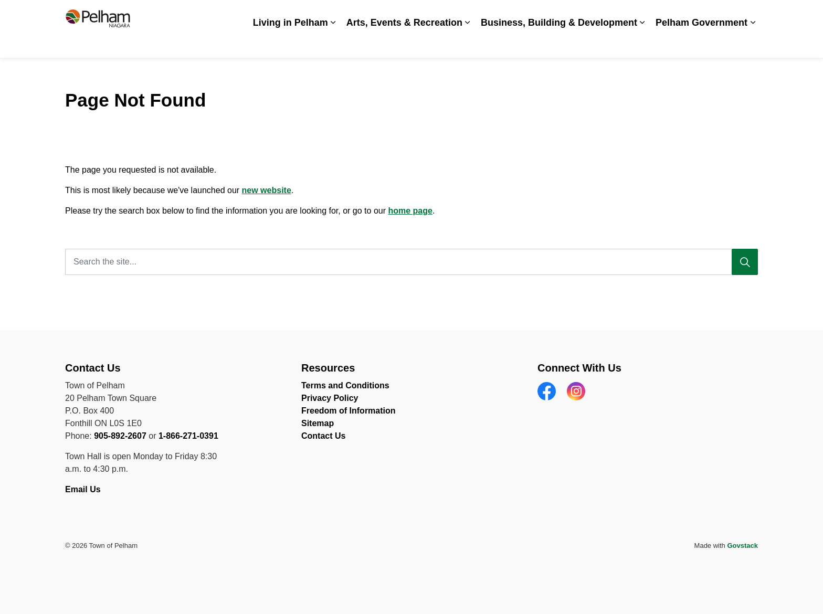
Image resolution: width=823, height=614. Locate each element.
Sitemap (317, 423)
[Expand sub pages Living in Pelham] (333, 43)
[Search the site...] (411, 262)
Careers (541, 14)
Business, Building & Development (559, 43)
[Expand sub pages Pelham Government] (752, 43)
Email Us (84, 489)
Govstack (742, 545)
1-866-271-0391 (188, 435)
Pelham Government (701, 43)
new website (266, 190)
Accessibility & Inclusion (475, 14)
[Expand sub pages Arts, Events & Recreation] (467, 43)
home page (410, 210)
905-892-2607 (120, 435)
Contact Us (708, 14)
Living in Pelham (290, 43)
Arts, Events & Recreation (404, 43)
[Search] (745, 262)
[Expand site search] (747, 14)
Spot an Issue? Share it (637, 14)
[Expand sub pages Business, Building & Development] (642, 43)
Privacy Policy (329, 398)
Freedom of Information (348, 410)
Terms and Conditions (345, 385)
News (576, 14)
